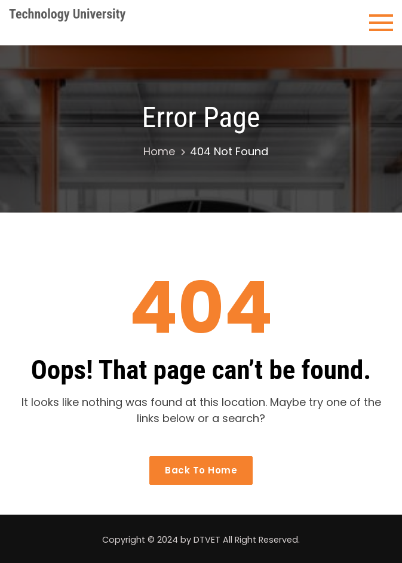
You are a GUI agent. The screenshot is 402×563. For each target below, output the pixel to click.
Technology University (67, 14)
